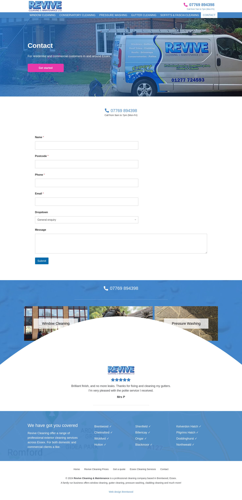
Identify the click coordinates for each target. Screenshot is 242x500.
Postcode (42, 156)
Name (39, 137)
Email (39, 193)
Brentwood (101, 426)
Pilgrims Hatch (185, 432)
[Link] (45, 6)
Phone (40, 174)
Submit (42, 260)
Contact (164, 469)
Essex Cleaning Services (143, 469)
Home (77, 469)
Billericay (141, 432)
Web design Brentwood (121, 491)
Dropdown (41, 212)
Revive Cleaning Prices (96, 469)
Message (40, 229)
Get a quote (119, 469)
